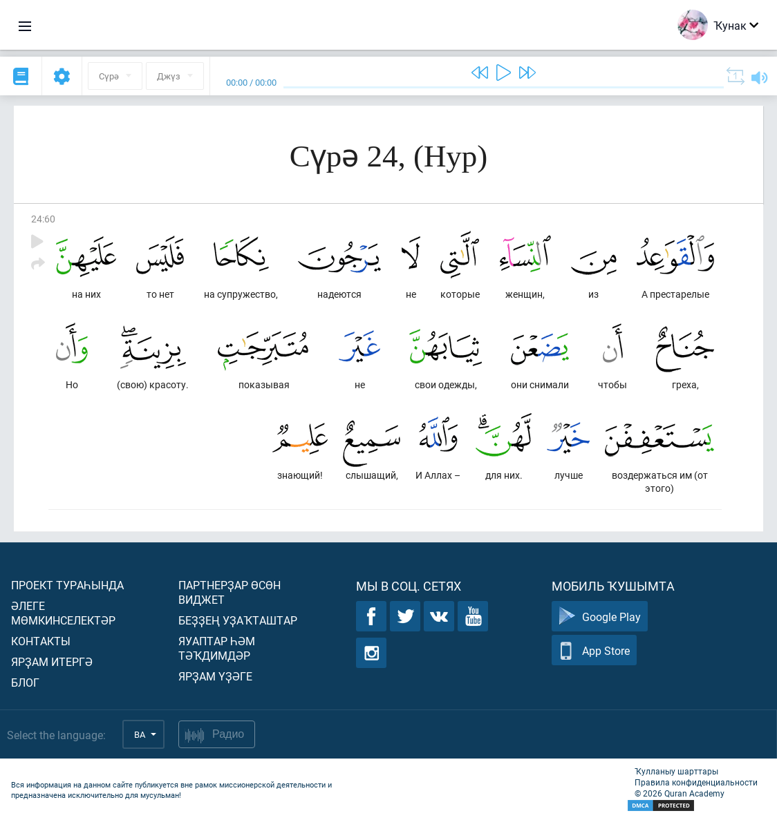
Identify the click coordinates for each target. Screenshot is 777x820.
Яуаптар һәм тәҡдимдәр (216, 647)
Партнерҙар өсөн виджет (229, 592)
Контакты (41, 640)
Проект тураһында (67, 585)
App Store (594, 650)
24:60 (43, 218)
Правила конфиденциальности (696, 782)
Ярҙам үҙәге (215, 676)
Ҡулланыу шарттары (676, 770)
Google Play (600, 616)
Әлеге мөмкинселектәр (63, 612)
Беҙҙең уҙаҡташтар (237, 620)
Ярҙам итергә (52, 661)
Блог (25, 682)
